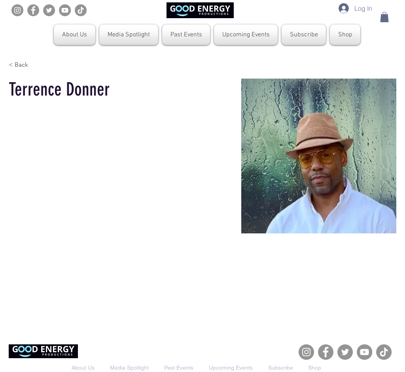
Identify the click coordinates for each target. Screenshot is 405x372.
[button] (384, 17)
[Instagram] (17, 10)
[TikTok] (81, 10)
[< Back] (24, 64)
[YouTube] (65, 10)
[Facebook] (33, 10)
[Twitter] (49, 10)
